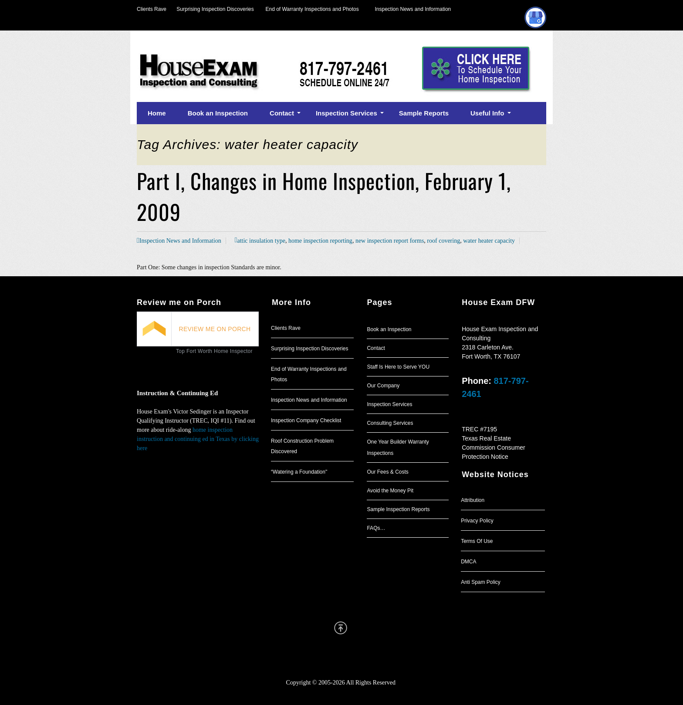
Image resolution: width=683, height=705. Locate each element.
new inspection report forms (389, 240)
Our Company (383, 386)
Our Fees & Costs (387, 472)
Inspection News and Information (413, 9)
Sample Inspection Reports (398, 509)
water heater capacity (489, 240)
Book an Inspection (389, 329)
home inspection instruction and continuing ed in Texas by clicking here (198, 439)
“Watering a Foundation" (299, 472)
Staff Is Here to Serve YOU (398, 367)
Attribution (472, 500)
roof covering (443, 240)
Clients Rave (151, 9)
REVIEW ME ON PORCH (215, 328)
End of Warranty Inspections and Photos (314, 9)
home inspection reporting (320, 240)
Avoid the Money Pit (390, 491)
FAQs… (376, 528)
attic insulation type (261, 240)
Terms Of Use (477, 541)
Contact (376, 348)
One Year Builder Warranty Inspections (398, 447)
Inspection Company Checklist (306, 420)
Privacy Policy (477, 521)
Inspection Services (389, 404)
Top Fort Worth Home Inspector (214, 351)
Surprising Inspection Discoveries (210, 9)
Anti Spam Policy (480, 582)
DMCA (468, 562)
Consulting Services (390, 423)
